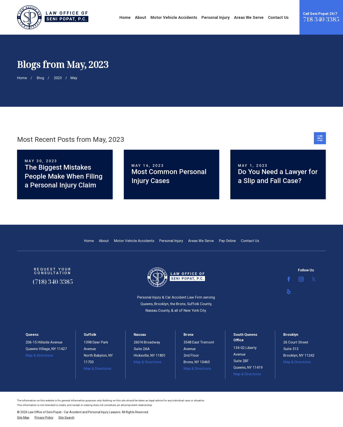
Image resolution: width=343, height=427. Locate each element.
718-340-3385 (321, 19)
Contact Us (250, 241)
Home (89, 241)
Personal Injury (171, 241)
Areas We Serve (201, 241)
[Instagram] (301, 279)
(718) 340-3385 (53, 282)
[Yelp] (288, 291)
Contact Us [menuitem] (278, 17)
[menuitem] (23, 417)
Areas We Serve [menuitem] (249, 17)
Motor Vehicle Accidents (134, 241)
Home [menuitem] (125, 17)
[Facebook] (288, 279)
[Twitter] (313, 279)
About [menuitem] (140, 17)
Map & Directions (39, 355)
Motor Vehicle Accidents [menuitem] (173, 17)
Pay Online (227, 241)
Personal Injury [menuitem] (215, 17)
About (104, 241)
